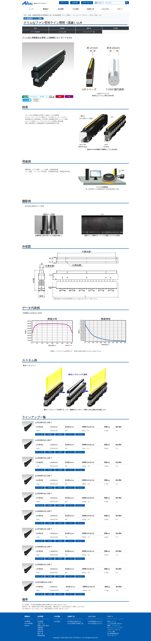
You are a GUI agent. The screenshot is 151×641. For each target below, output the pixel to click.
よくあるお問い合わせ (114, 623)
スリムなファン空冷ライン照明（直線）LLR (52, 22)
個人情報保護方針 (113, 633)
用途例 (62, 28)
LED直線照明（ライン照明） (62, 15)
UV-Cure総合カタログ (95, 623)
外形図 (115, 28)
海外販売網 (41, 635)
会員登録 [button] (75, 2)
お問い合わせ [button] (87, 2)
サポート (111, 616)
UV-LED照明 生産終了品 (75, 623)
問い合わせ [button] (80, 434)
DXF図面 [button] (60, 434)
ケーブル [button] (70, 434)
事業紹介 (27, 616)
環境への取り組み (43, 625)
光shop (26, 625)
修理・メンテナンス (113, 625)
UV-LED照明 (28, 623)
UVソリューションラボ (114, 627)
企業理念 (40, 627)
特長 (35, 28)
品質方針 (40, 629)
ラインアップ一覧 (89, 32)
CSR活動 (57, 616)
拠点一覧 (40, 633)
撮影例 (89, 28)
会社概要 (40, 621)
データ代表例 (35, 32)
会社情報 (40, 616)
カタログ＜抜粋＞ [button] (40, 434)
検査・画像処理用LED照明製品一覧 (39, 15)
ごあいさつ (41, 623)
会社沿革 (40, 631)
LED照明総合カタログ (95, 621)
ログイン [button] (64, 2)
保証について (111, 621)
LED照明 (27, 621)
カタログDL (92, 616)
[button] (127, 2)
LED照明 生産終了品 (74, 621)
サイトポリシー (112, 635)
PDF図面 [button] (50, 434)
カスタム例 (62, 32)
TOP (24, 15)
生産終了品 (71, 616)
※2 (117, 430)
